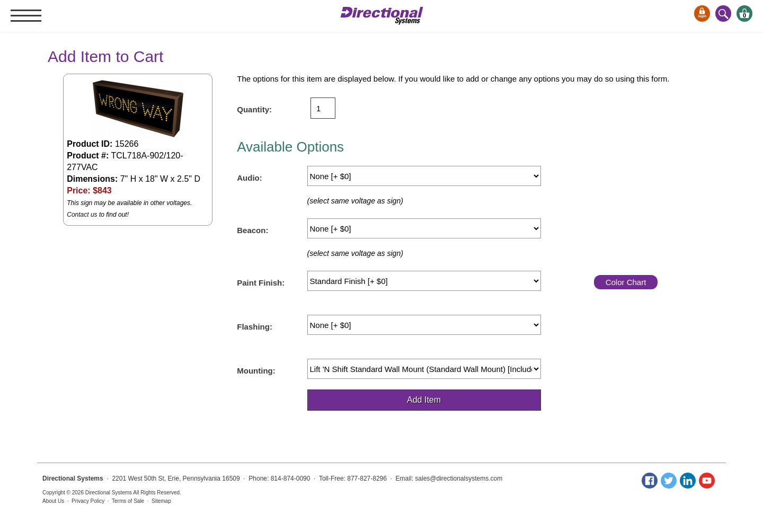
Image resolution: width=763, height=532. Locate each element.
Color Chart (626, 282)
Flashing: (254, 326)
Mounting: (256, 370)
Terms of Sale (128, 501)
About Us (53, 501)
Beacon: (252, 230)
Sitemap (161, 501)
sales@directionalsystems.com (458, 478)
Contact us (82, 214)
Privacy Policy (88, 501)
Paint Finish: (261, 282)
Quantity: (254, 109)
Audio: (249, 177)
